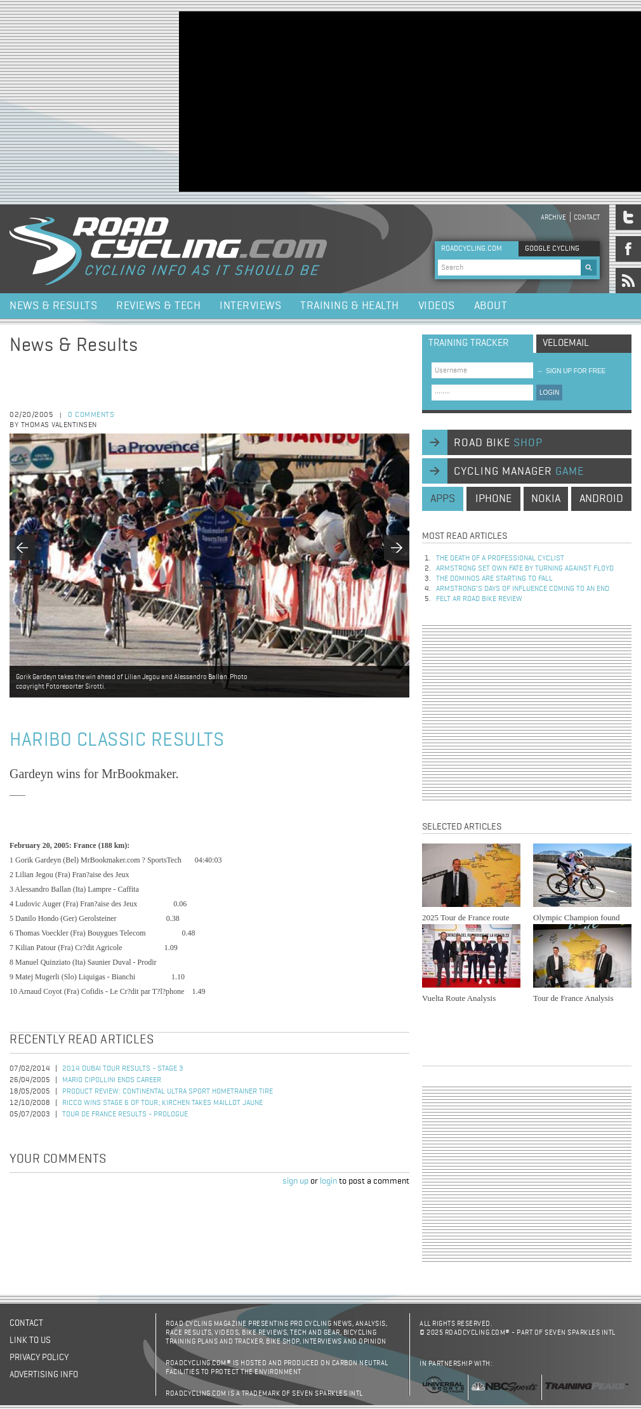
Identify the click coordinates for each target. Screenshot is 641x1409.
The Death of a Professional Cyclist (500, 558)
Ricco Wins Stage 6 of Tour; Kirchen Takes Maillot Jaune (162, 1103)
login (328, 1181)
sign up (295, 1181)
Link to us (30, 1340)
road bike (498, 443)
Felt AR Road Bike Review (479, 599)
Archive (553, 217)
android (601, 499)
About (491, 306)
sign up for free (570, 370)
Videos (436, 306)
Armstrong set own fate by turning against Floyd (525, 568)
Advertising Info (44, 1374)
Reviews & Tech (158, 306)
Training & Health (349, 306)
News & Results (53, 306)
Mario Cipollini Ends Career (111, 1080)
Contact (587, 217)
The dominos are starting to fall (494, 579)
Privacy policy (39, 1357)
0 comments (91, 415)
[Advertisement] (312, 100)
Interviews (250, 306)
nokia (545, 499)
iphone (493, 499)
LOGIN (549, 392)
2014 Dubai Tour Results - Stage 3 (122, 1069)
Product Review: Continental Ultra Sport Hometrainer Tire (167, 1091)
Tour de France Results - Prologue (125, 1114)
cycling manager (519, 471)
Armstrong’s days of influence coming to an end (522, 589)
